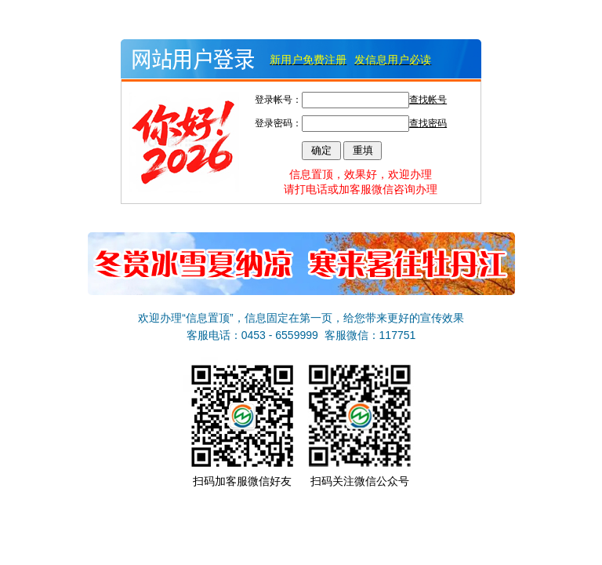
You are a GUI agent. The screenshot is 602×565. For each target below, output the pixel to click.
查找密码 (428, 123)
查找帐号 (428, 99)
